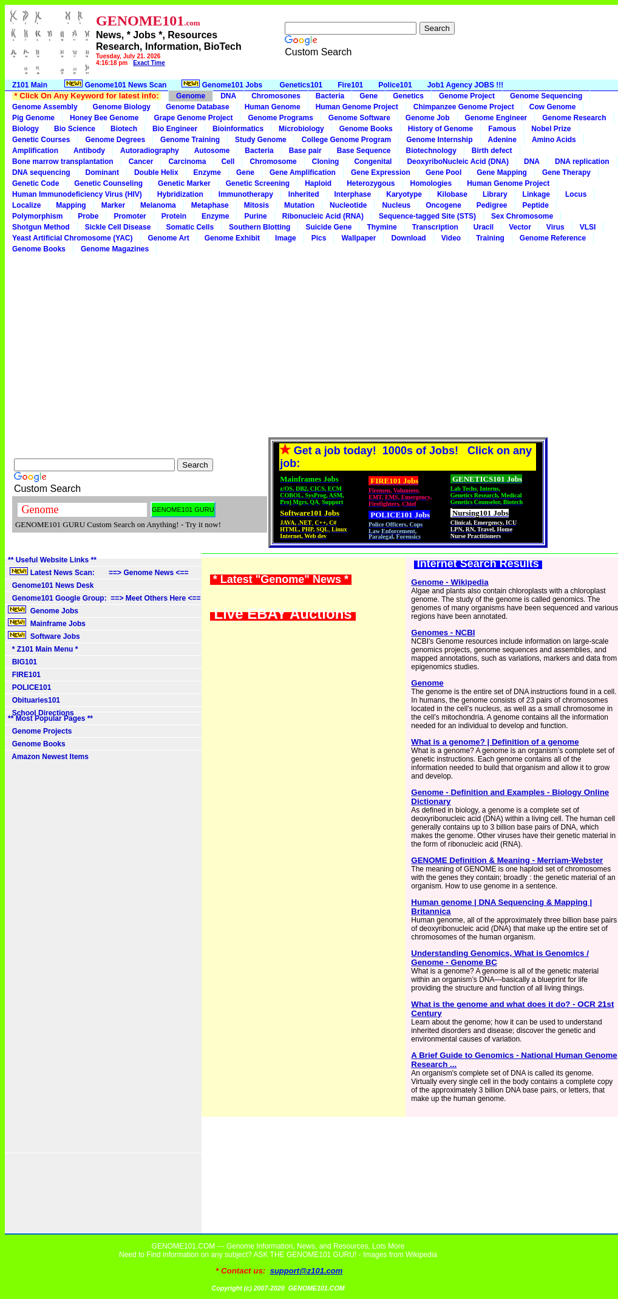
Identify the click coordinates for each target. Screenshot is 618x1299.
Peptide (536, 205)
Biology (25, 128)
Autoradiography (149, 150)
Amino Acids (554, 139)
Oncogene (443, 205)
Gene (368, 96)
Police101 (395, 85)
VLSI (588, 227)
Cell (227, 161)
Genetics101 (301, 85)
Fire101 (350, 85)
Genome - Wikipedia (449, 582)
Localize (26, 205)
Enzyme (207, 172)
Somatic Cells (190, 227)
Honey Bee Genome (104, 118)
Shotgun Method (41, 227)
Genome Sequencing (546, 96)
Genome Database (197, 107)
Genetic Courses (41, 139)
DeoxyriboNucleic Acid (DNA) (458, 161)
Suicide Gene (328, 227)
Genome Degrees (115, 139)
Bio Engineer (174, 128)
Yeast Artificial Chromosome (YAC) (72, 238)
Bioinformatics (237, 128)
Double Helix (156, 172)
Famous (502, 128)
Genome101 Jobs (223, 84)
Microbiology (301, 128)
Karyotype (404, 194)
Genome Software (359, 118)
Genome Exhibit (232, 238)
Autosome (212, 150)
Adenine (502, 139)
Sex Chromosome (522, 216)
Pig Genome (33, 118)
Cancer (141, 161)
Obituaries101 (34, 700)
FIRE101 (24, 674)
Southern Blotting (259, 227)
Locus (575, 194)
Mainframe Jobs (47, 623)
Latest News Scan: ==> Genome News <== (98, 572)
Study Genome (261, 139)
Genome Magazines (115, 249)
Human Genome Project (357, 107)
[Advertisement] (311, 346)
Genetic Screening (258, 183)
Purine (255, 216)
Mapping (71, 205)
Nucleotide (348, 205)
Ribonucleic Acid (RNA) (323, 216)
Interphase (353, 194)
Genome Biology (122, 107)
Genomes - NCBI (443, 632)
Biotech (123, 128)
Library (495, 194)
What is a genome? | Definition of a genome (495, 741)
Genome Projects (40, 731)
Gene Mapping (502, 172)
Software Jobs (45, 636)
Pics (319, 238)
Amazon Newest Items (48, 756)
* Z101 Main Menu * (43, 649)
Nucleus (396, 205)
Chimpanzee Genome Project (463, 107)
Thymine (381, 227)
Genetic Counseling (108, 183)
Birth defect (492, 150)
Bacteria (330, 96)
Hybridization (180, 194)
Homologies (431, 183)
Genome (190, 96)
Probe (88, 216)
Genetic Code (35, 183)
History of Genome (440, 128)
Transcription (435, 227)
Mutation (299, 205)
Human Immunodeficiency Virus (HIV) (77, 194)
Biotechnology (431, 150)
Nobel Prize (551, 128)
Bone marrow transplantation (63, 161)
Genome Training (190, 139)
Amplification (35, 150)
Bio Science (74, 128)
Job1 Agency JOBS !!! (465, 85)
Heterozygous (371, 183)
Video (451, 238)
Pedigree (492, 205)
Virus (555, 227)
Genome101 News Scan (114, 84)
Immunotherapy (246, 194)
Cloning (325, 161)
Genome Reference (553, 238)
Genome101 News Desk (50, 585)
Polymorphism (37, 216)
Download (408, 238)
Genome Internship (439, 139)
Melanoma (158, 205)
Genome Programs (280, 118)
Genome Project (467, 96)
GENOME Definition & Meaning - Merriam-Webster (507, 860)
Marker (113, 205)
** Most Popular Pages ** (50, 718)
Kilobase (452, 194)
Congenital (373, 161)
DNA (228, 96)
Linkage (536, 194)
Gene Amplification (303, 172)
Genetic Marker (184, 183)
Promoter (130, 216)
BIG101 (22, 662)
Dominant (102, 172)
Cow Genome (552, 107)
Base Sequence (364, 150)
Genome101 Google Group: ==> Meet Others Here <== (104, 598)
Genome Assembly (45, 107)
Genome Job (428, 118)
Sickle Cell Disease (118, 227)
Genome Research (574, 118)
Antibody (89, 150)
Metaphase (210, 205)
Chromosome (273, 161)
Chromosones (276, 96)
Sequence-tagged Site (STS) (427, 216)
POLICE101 (29, 687)
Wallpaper (358, 238)
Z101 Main (29, 85)
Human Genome (273, 107)
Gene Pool (443, 172)
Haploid (318, 183)
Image (285, 238)
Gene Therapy (566, 172)
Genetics (408, 96)
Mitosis (256, 205)
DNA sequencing (41, 172)
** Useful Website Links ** (52, 560)
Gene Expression (380, 172)
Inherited (303, 194)
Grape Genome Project (193, 118)
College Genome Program (346, 139)
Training (490, 238)
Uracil (484, 227)
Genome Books (366, 128)
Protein (173, 216)
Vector (520, 227)
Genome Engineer (496, 118)
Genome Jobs (44, 610)
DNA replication (582, 161)
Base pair (305, 150)
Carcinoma (187, 161)
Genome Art (168, 238)
